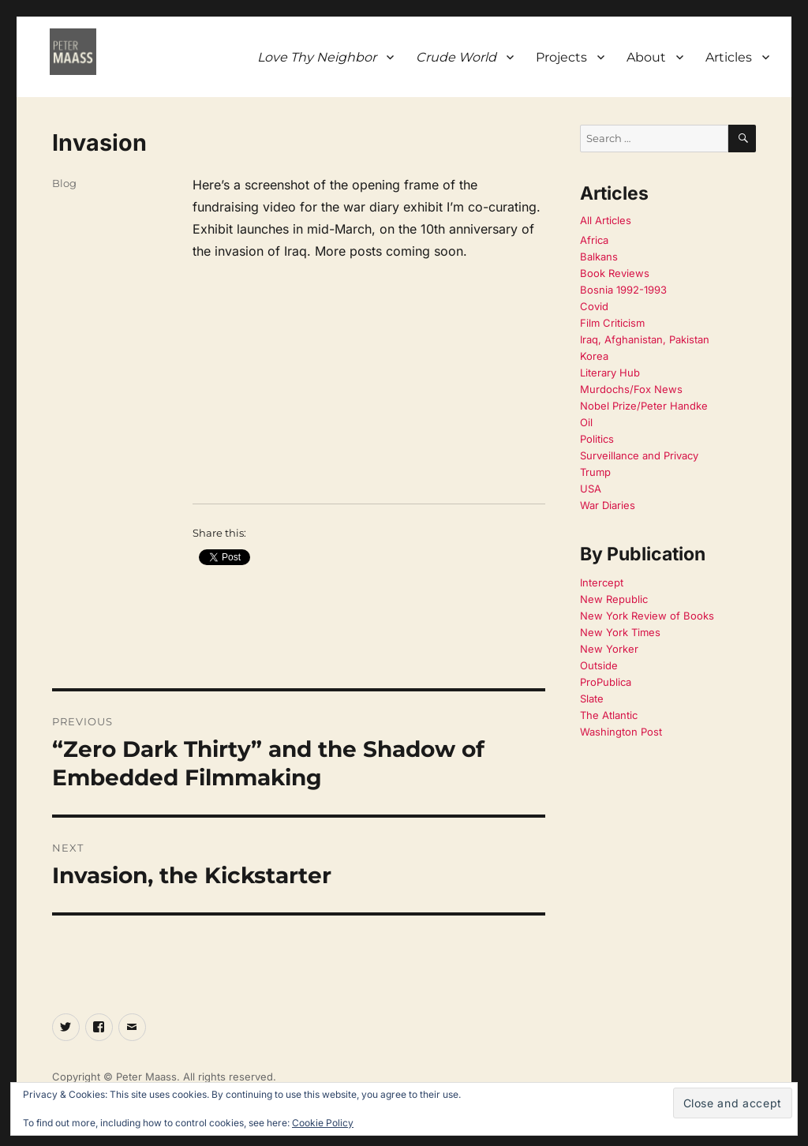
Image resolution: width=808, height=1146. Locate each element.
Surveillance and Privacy (639, 455)
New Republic (614, 599)
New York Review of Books (647, 615)
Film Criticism (612, 322)
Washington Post (621, 731)
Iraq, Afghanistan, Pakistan (644, 339)
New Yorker (609, 648)
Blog (64, 183)
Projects (561, 57)
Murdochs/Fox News (631, 389)
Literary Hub (610, 372)
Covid (594, 306)
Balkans (599, 256)
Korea (594, 356)
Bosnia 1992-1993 (623, 289)
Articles (728, 57)
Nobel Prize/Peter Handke (644, 405)
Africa (594, 240)
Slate (592, 698)
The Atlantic (609, 715)
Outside (599, 665)
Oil (586, 422)
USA (590, 488)
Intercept (601, 582)
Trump (595, 472)
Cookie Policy (323, 1123)
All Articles (605, 220)
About (646, 57)
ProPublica (605, 682)
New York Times (620, 632)
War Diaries (607, 505)
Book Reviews (614, 273)
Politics (597, 439)
